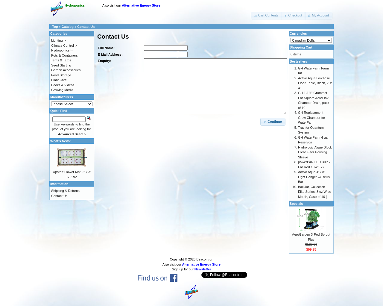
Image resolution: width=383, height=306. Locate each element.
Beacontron (204, 259)
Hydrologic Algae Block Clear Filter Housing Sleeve (315, 152)
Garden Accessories (65, 70)
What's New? (60, 141)
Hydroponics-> (61, 50)
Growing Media (62, 90)
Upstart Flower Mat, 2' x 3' (72, 172)
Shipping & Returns (65, 191)
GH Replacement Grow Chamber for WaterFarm (311, 117)
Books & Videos (62, 85)
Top (55, 26)
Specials (296, 203)
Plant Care (59, 80)
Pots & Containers (64, 55)
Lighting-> (58, 40)
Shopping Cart (301, 47)
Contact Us (86, 26)
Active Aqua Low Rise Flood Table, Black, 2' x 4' (315, 83)
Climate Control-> (64, 45)
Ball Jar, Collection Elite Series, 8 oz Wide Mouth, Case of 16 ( (314, 192)
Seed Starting (61, 65)
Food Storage (61, 75)
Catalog (68, 26)
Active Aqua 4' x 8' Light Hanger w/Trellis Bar (314, 177)
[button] (266, 15)
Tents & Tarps (61, 60)
